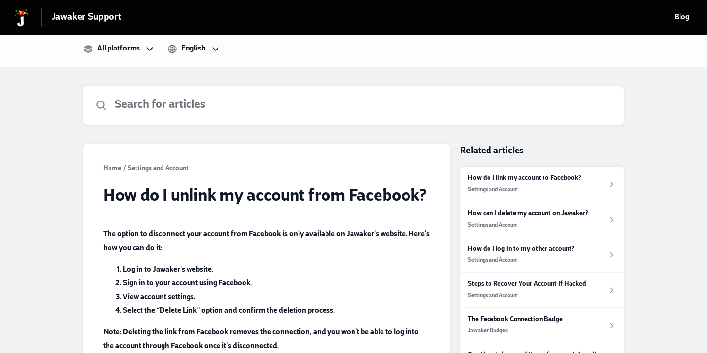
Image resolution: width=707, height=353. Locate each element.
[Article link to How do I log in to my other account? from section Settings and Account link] (542, 255)
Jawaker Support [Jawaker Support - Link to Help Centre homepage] (86, 17)
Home (112, 169)
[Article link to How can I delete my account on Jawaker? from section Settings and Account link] (542, 219)
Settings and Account (158, 169)
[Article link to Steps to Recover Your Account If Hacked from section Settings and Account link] (542, 290)
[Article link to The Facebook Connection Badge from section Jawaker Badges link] (542, 325)
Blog (681, 18)
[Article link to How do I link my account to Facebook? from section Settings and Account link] (542, 184)
